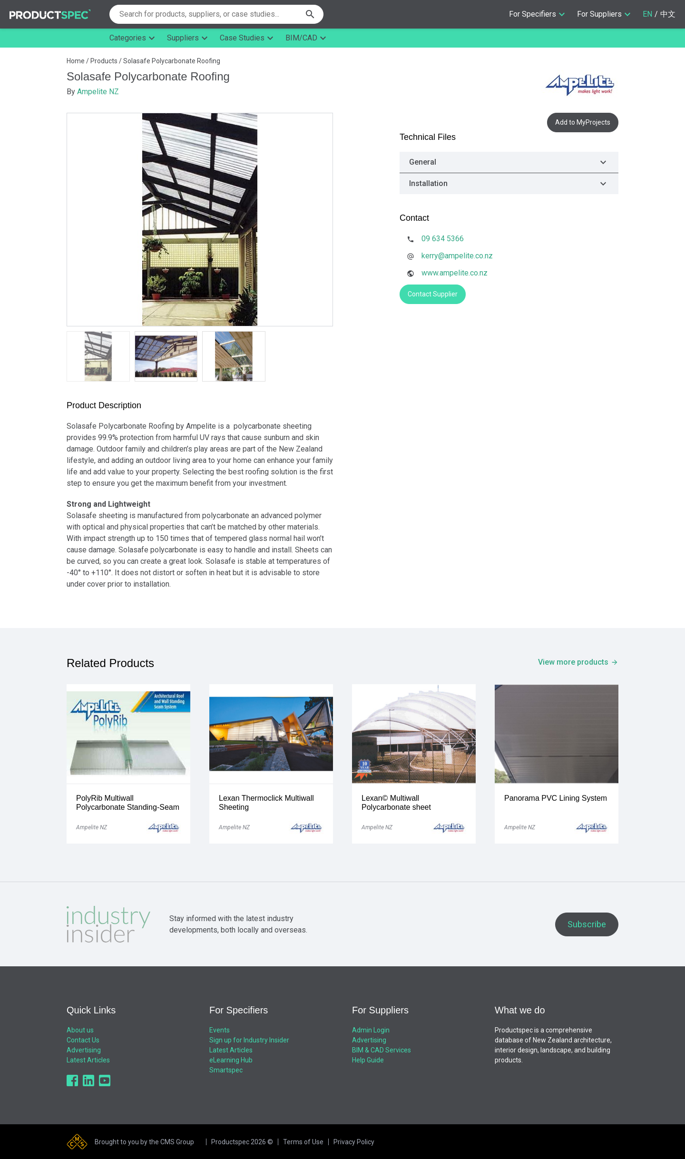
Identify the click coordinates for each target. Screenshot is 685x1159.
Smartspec (226, 1070)
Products (103, 61)
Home (76, 61)
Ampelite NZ (98, 91)
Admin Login (371, 1030)
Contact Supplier (433, 294)
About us (80, 1030)
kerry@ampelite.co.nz (457, 255)
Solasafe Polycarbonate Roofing (171, 61)
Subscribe (587, 924)
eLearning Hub (231, 1060)
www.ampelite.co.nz (454, 272)
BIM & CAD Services (381, 1050)
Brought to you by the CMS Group (144, 1142)
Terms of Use (303, 1142)
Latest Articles (88, 1060)
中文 (667, 14)
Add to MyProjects (582, 122)
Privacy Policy (353, 1142)
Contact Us (83, 1040)
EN (647, 14)
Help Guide (368, 1060)
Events (219, 1030)
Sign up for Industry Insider (249, 1040)
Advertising (84, 1050)
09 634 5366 (442, 238)
